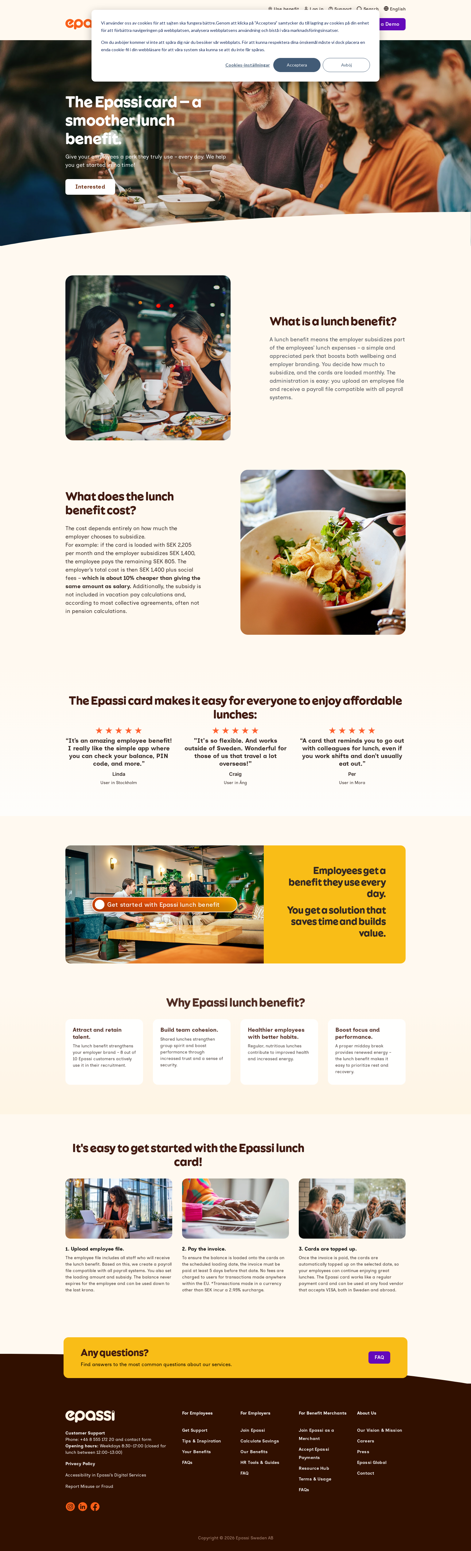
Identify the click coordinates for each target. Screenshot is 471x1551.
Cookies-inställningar (247, 64)
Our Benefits (254, 1451)
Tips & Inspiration (201, 1441)
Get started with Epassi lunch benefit (163, 904)
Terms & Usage (315, 1479)
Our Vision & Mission (379, 1430)
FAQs (187, 1462)
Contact (365, 1473)
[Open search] (368, 9)
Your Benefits (196, 1451)
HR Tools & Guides (259, 1462)
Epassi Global (372, 1462)
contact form (138, 1439)
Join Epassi (252, 1430)
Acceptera (297, 64)
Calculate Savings (259, 1441)
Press (363, 1451)
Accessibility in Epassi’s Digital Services (105, 1475)
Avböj (346, 64)
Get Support (195, 1430)
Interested (90, 186)
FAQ (379, 1357)
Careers (365, 1441)
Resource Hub (314, 1468)
